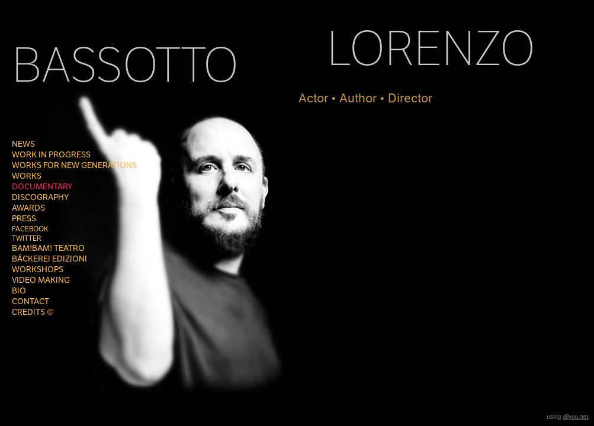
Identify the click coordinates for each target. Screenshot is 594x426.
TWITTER (26, 238)
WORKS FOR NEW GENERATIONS (74, 165)
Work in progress (51, 155)
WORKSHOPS (37, 269)
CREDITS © (32, 312)
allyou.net (575, 417)
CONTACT (30, 301)
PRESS (24, 219)
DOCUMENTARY (42, 187)
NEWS (23, 144)
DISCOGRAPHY (40, 197)
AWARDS (28, 208)
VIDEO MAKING (41, 280)
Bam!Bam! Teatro (48, 248)
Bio (19, 291)
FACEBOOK (30, 229)
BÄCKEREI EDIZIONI (49, 259)
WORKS (26, 176)
